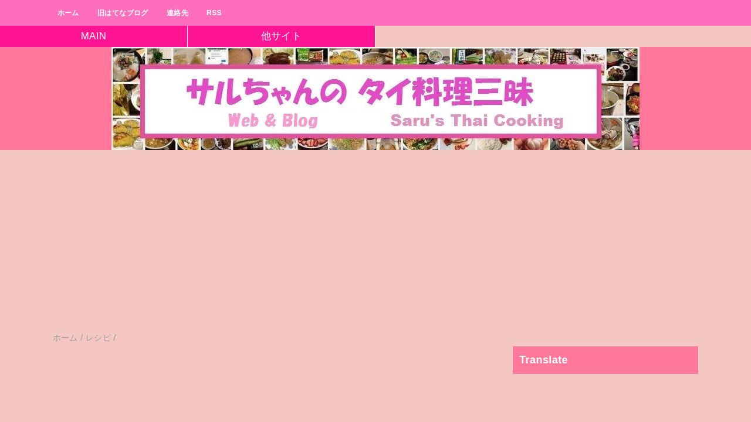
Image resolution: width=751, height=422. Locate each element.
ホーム (68, 13)
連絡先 (177, 13)
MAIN (94, 36)
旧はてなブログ (122, 13)
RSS (214, 13)
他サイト (281, 36)
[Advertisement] (352, 247)
